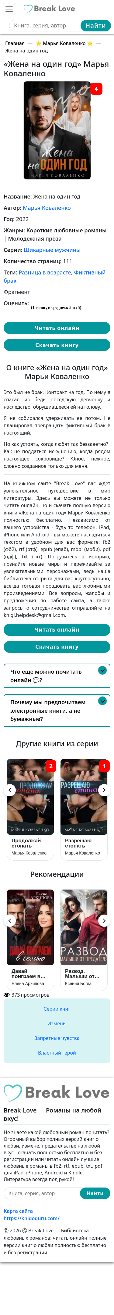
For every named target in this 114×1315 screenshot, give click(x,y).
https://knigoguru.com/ (32, 1218)
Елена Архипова (28, 983)
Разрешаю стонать (78, 843)
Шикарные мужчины (52, 249)
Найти (95, 25)
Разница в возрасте (45, 272)
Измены (57, 1023)
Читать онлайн (57, 327)
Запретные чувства (56, 1038)
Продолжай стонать (26, 843)
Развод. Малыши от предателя (80, 974)
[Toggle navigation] (9, 9)
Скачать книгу (56, 345)
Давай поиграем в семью (26, 974)
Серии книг (56, 1008)
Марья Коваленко (47, 207)
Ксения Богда (78, 983)
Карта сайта (18, 1211)
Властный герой (57, 1052)
